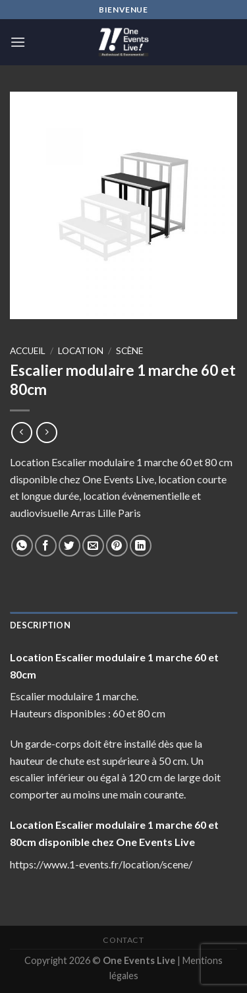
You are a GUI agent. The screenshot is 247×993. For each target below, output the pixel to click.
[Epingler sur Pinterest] (117, 546)
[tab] (123, 625)
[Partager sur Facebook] (46, 546)
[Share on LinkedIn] (140, 546)
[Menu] (18, 42)
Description (40, 625)
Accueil (27, 351)
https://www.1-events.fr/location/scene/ (101, 864)
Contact (123, 940)
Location (80, 351)
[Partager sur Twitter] (69, 546)
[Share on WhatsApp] (22, 546)
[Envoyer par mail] (93, 546)
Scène (129, 351)
